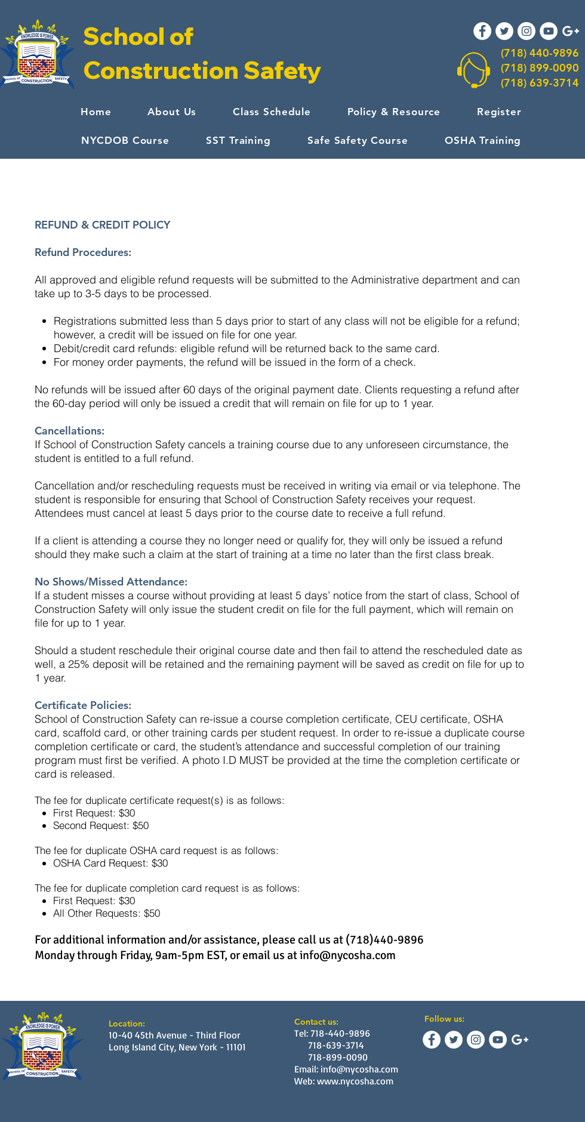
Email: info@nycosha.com (346, 1069)
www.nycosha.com (355, 1081)
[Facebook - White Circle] (482, 31)
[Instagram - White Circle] (526, 31)
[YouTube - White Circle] (549, 31)
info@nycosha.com (348, 955)
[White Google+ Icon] (571, 31)
